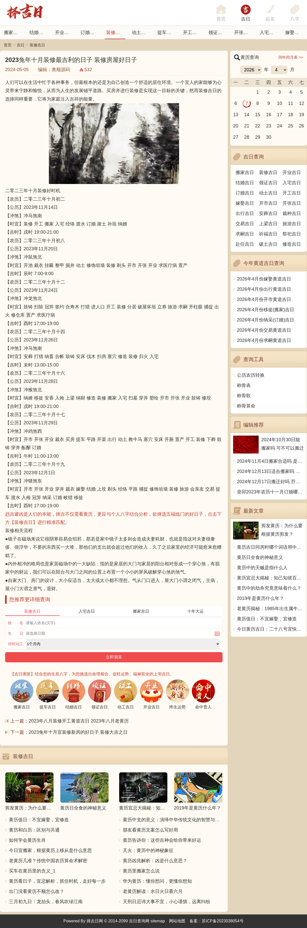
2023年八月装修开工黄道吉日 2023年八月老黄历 (79, 721)
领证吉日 (218, 32)
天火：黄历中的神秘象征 (148, 850)
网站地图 (177, 921)
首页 (8, 45)
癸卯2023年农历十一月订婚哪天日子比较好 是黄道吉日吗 (270, 491)
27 (235, 137)
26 (301, 125)
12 (301, 103)
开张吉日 (291, 203)
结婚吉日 (38, 32)
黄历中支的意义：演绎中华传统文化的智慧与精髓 (173, 819)
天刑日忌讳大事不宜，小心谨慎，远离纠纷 (166, 901)
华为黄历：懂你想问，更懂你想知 (157, 881)
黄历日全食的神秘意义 (260, 557)
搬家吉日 (13, 32)
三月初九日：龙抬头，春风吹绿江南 (46, 901)
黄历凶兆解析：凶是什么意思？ (155, 860)
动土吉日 (141, 32)
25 (290, 125)
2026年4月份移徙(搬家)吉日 (265, 309)
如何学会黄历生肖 (27, 840)
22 (257, 125)
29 (257, 137)
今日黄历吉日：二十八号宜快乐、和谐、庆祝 (270, 629)
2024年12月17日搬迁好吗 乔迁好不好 (270, 481)
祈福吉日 (268, 233)
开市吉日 (268, 203)
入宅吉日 (269, 32)
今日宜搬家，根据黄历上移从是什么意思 (50, 850)
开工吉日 (192, 32)
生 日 (15, 633)
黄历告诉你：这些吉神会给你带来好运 (162, 840)
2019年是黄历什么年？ (260, 598)
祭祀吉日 (291, 233)
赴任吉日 (245, 244)
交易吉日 (245, 223)
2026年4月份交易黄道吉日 (264, 330)
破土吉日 (268, 244)
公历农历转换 (251, 375)
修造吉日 (291, 244)
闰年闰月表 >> (290, 57)
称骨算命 (246, 405)
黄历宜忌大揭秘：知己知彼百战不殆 (270, 577)
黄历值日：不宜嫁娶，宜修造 (39, 819)
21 (246, 125)
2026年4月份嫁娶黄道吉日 (264, 279)
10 (279, 103)
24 (279, 125)
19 (301, 114)
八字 (294, 18)
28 (246, 137)
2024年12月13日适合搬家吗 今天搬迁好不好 (270, 471)
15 (257, 114)
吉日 (245, 18)
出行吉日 (245, 213)
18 (290, 114)
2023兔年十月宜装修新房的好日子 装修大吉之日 (78, 732)
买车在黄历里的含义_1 (32, 870)
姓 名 (15, 623)
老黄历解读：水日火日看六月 (153, 891)
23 (268, 125)
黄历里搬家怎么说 (141, 870)
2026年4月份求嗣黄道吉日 (264, 340)
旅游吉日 (291, 223)
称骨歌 (244, 395)
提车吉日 (166, 32)
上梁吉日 (268, 223)
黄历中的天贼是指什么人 (262, 567)
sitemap (158, 921)
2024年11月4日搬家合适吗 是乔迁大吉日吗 (270, 461)
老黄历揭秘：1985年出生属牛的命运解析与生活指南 (270, 608)
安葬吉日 (268, 213)
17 (279, 114)
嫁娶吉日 (294, 32)
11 (290, 103)
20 (235, 125)
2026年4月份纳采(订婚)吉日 (265, 319)
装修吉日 (115, 32)
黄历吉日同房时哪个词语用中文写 (270, 547)
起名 (270, 18)
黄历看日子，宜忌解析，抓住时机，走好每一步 (57, 881)
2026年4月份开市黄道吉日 (264, 299)
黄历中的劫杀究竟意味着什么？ (269, 588)
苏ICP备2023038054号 (223, 921)
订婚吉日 (90, 32)
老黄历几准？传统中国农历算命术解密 (48, 860)
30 (268, 137)
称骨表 (244, 385)
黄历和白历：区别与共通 (34, 830)
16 (268, 114)
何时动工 (15, 644)
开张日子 (243, 32)
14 (246, 114)
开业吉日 (64, 32)
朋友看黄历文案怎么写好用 (150, 830)
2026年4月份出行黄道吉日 (264, 289)
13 (235, 114)
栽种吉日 (291, 213)
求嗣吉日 (245, 233)
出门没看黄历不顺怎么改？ (36, 891)
